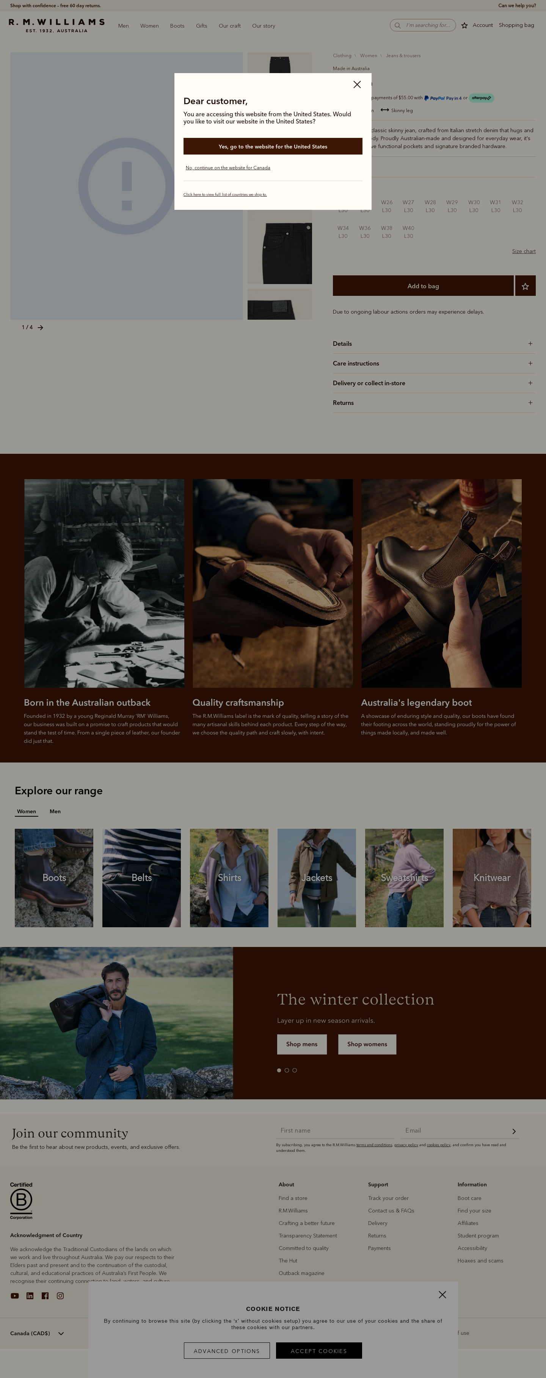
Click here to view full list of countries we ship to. (225, 194)
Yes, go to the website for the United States (273, 146)
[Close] (357, 85)
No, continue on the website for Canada (228, 167)
